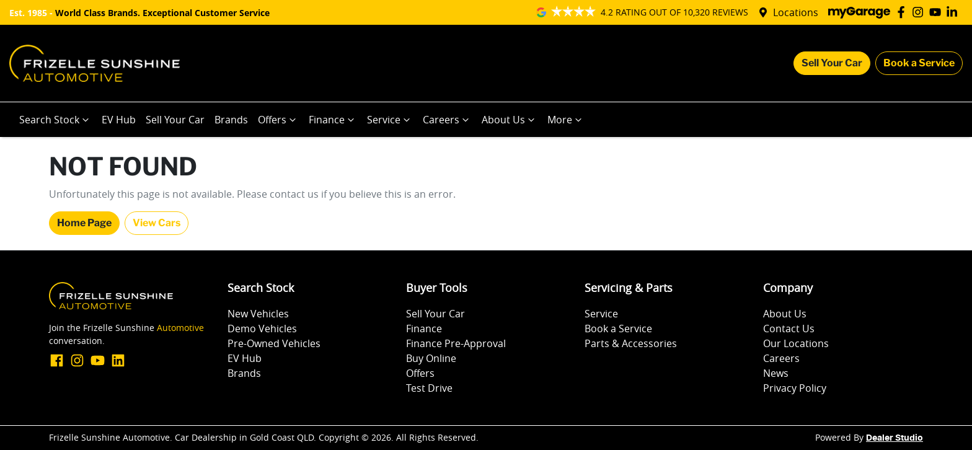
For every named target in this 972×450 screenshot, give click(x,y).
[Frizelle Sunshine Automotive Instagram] (920, 12)
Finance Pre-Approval (456, 343)
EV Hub (119, 119)
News (776, 373)
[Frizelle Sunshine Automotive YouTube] (937, 12)
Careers (447, 119)
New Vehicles (258, 313)
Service (390, 119)
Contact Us (789, 328)
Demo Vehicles (262, 328)
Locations (795, 12)
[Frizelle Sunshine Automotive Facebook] (903, 12)
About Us (509, 119)
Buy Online (431, 358)
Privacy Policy (794, 388)
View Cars (156, 223)
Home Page (84, 223)
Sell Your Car (832, 63)
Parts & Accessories (631, 343)
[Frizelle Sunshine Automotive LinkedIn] (954, 12)
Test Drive (429, 388)
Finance (333, 119)
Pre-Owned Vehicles (274, 343)
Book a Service (919, 63)
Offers (278, 119)
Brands (231, 119)
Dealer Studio (894, 438)
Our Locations (796, 343)
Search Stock (55, 119)
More (566, 119)
